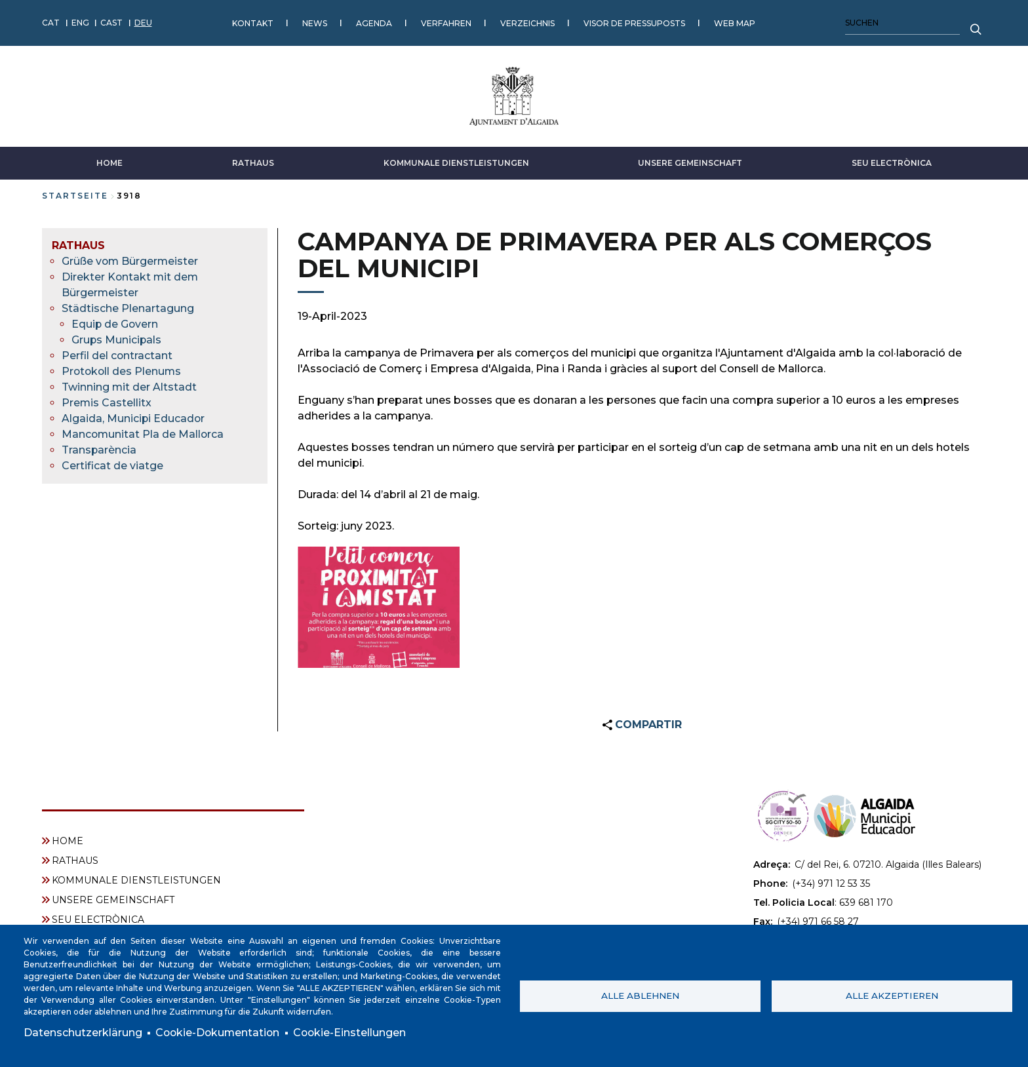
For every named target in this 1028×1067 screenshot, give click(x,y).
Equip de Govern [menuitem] (115, 323)
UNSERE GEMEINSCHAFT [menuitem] (113, 899)
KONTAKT (252, 23)
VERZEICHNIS (527, 23)
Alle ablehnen (640, 995)
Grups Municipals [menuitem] (117, 339)
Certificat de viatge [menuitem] (112, 465)
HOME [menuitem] (67, 840)
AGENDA (374, 23)
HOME (109, 162)
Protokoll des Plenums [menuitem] (123, 370)
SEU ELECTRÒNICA (892, 162)
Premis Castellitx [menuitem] (107, 402)
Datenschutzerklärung (83, 1032)
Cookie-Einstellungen (353, 1032)
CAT (51, 23)
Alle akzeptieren (892, 995)
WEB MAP (734, 23)
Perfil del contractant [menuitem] (117, 355)
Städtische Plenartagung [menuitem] (128, 307)
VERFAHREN (446, 23)
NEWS (314, 23)
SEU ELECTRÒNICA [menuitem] (98, 918)
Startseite (75, 195)
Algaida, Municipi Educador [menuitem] (134, 418)
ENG (80, 23)
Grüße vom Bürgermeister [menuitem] (131, 260)
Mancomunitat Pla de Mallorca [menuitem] (144, 433)
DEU (143, 23)
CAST (111, 23)
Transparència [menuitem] (99, 449)
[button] (379, 607)
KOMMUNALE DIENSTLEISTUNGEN (456, 162)
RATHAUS (253, 162)
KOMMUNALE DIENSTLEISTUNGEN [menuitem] (136, 879)
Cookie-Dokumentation (219, 1032)
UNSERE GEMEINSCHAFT (690, 162)
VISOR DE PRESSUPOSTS (634, 23)
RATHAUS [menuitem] (78, 245)
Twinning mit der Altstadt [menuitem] (129, 386)
